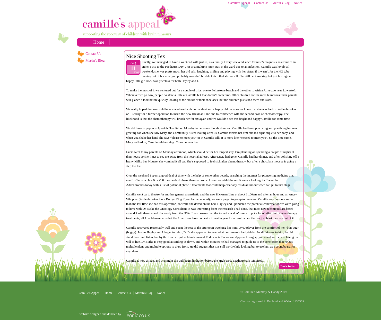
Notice (298, 3)
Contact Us (261, 3)
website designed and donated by (100, 314)
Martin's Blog (281, 3)
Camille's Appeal (239, 3)
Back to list (287, 266)
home (98, 42)
